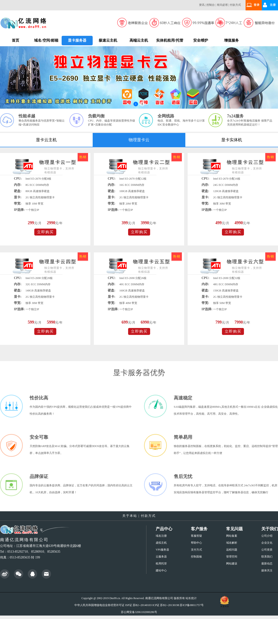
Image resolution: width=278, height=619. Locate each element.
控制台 (210, 4)
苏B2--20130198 (169, 605)
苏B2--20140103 (142, 605)
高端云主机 (139, 40)
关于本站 (129, 516)
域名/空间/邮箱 (46, 40)
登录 (257, 4)
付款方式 (235, 4)
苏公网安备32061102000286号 (139, 612)
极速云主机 (108, 40)
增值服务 (231, 40)
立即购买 (45, 232)
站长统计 (191, 598)
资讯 (202, 4)
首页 (15, 40)
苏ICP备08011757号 (191, 605)
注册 (273, 4)
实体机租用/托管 (169, 40)
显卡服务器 (77, 40)
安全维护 (200, 40)
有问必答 (222, 4)
